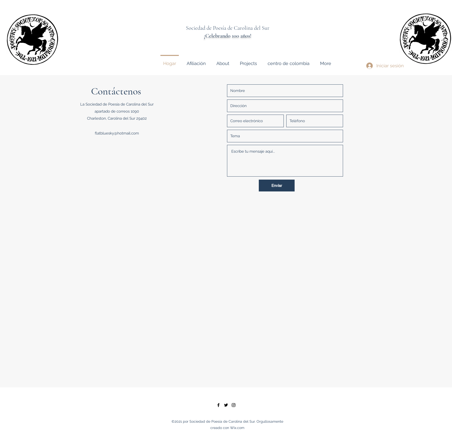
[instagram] (233, 405)
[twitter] (226, 405)
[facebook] (218, 405)
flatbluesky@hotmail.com (117, 133)
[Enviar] (277, 185)
